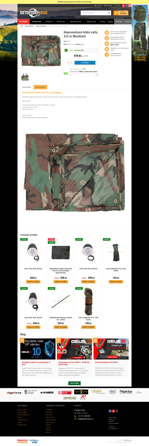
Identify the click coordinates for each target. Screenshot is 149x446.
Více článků (74, 383)
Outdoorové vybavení (41, 26)
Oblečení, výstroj (91, 21)
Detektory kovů (36, 21)
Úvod (21, 26)
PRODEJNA (119, 21)
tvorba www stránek (127, 442)
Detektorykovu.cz (128, 440)
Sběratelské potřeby (75, 21)
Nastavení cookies (22, 424)
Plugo (112, 442)
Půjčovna (127, 21)
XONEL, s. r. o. (112, 419)
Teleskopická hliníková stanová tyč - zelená (61, 319)
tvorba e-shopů (118, 442)
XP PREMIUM (23, 21)
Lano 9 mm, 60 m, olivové (33, 318)
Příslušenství (49, 21)
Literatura (102, 21)
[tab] (26, 87)
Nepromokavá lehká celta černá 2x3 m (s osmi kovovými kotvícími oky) (61, 271)
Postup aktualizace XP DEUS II (106, 362)
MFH (83, 44)
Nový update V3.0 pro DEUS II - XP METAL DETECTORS (74, 363)
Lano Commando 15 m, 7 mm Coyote (88, 319)
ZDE (90, 2)
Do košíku (85, 63)
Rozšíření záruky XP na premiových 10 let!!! (36, 363)
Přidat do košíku (33, 282)
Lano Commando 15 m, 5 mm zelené (116, 270)
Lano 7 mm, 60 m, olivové (33, 269)
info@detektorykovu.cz (86, 419)
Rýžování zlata (61, 21)
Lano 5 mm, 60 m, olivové (88, 269)
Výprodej (110, 21)
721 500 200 (84, 416)
